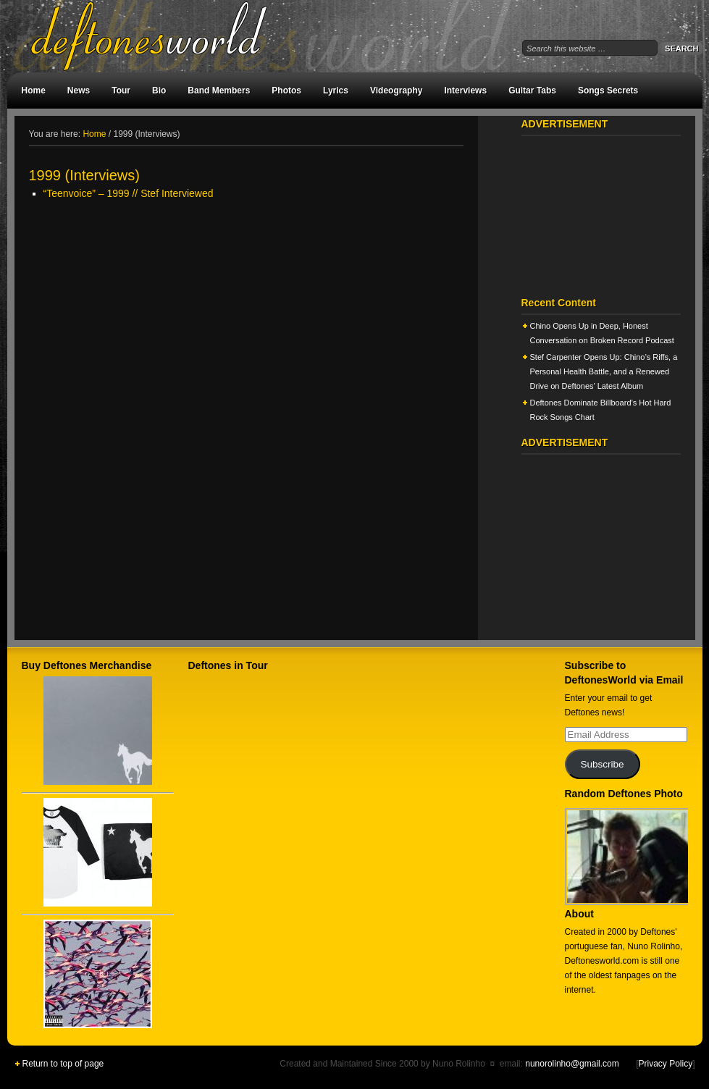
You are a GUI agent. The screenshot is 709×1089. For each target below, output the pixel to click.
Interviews (465, 90)
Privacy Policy (665, 1064)
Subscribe (602, 764)
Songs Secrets (608, 90)
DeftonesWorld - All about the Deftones (166, 36)
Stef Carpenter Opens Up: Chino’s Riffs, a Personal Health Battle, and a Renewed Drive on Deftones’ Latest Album (604, 371)
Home (34, 90)
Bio (159, 90)
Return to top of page (63, 1064)
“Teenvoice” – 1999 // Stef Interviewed (128, 193)
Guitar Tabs (532, 90)
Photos (286, 90)
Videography (396, 90)
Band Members (219, 90)
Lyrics (335, 90)
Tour (121, 90)
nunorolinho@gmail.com (572, 1064)
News (78, 90)
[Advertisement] (246, 312)
